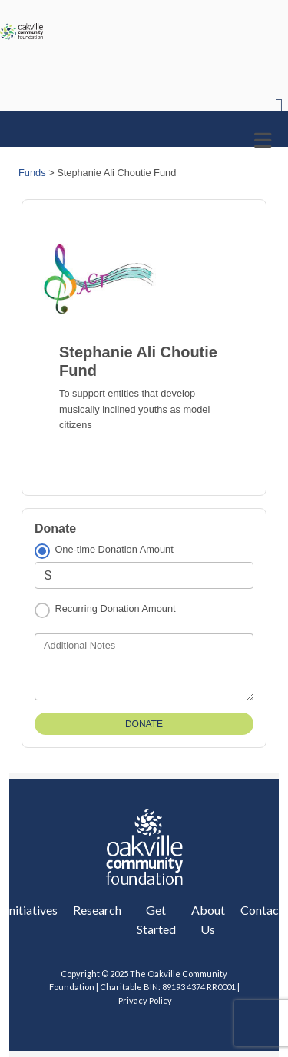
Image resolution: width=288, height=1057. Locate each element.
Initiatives (31, 909)
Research (97, 909)
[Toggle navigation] (262, 141)
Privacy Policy (144, 1000)
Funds (32, 172)
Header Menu (279, 107)
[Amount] (157, 575)
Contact (261, 909)
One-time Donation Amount (114, 549)
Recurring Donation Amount (115, 608)
